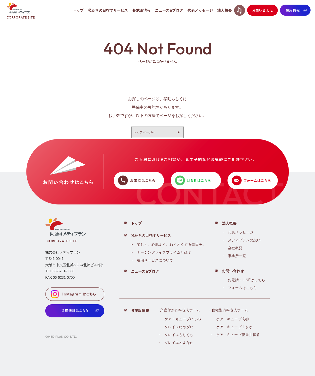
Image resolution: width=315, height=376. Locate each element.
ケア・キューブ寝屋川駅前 (238, 335)
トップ (136, 223)
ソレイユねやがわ (179, 327)
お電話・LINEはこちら (246, 280)
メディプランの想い (244, 240)
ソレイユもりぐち (179, 335)
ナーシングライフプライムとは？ (164, 252)
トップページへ (144, 132)
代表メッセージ (240, 232)
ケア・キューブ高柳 (232, 319)
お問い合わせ (233, 271)
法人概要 (229, 223)
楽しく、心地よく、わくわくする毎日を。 (171, 244)
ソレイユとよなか (179, 343)
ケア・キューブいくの (182, 319)
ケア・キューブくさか (234, 327)
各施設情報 (140, 310)
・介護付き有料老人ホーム (178, 310)
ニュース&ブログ (145, 271)
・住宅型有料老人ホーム (228, 310)
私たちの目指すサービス (151, 235)
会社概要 (235, 248)
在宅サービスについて (155, 260)
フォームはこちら (242, 288)
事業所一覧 (237, 256)
